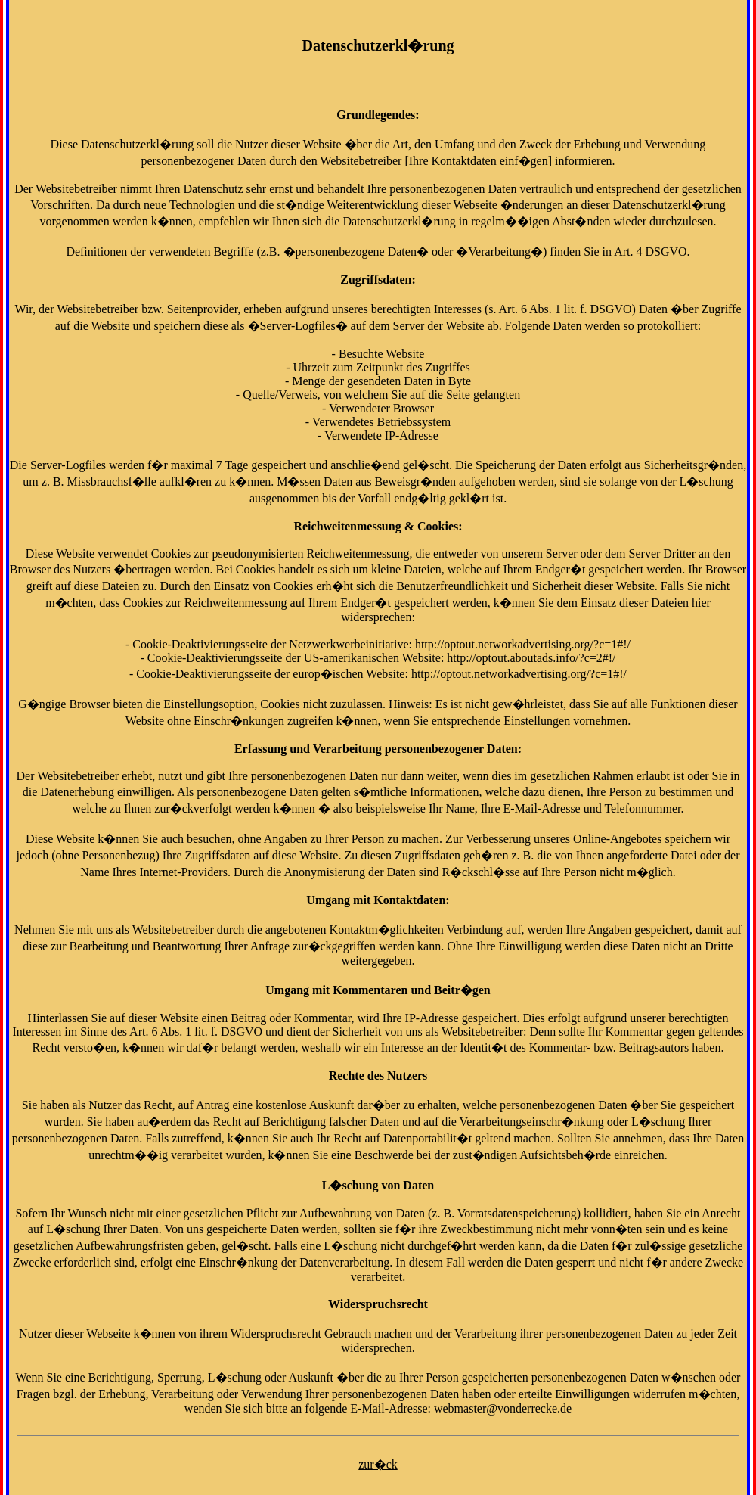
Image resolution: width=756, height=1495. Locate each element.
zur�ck (378, 1464)
